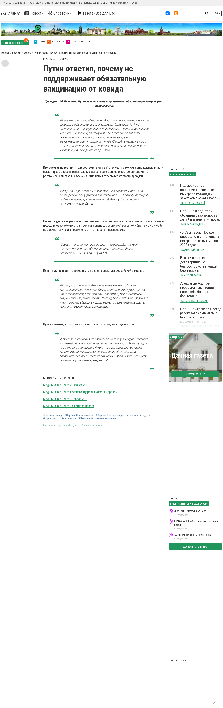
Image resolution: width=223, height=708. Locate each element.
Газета (30, 2)
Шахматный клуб (44, 2)
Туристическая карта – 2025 (123, 2)
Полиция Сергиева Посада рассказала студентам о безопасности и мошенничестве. (200, 315)
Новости (34, 13)
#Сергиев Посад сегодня (110, 415)
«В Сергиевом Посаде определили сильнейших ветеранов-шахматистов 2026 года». (199, 238)
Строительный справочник (68, 2)
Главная (11, 13)
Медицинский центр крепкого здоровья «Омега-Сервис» (80, 392)
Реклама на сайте (178, 169)
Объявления (19, 2)
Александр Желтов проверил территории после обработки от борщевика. (197, 289)
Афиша (7, 2)
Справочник (62, 13)
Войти (217, 13)
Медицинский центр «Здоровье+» (65, 399)
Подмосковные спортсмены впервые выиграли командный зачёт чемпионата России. (200, 191)
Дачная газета (192, 355)
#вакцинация (69, 418)
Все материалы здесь (195, 374)
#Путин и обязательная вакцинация (98, 418)
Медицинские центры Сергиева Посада (68, 406)
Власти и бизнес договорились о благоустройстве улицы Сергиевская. (198, 264)
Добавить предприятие (195, 546)
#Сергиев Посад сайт (139, 415)
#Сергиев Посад (52, 415)
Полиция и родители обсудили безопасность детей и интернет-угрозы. (200, 215)
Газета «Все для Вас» (99, 13)
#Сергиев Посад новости (79, 415)
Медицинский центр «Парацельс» (65, 385)
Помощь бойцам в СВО (95, 2)
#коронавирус (51, 418)
